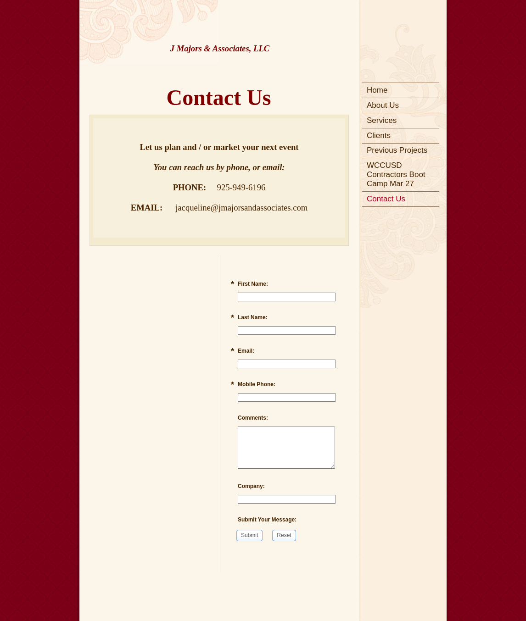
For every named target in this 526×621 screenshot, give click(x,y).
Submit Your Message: (267, 519)
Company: (251, 486)
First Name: (253, 284)
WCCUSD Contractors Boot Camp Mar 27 (396, 174)
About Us (383, 105)
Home (377, 90)
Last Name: (253, 317)
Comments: (253, 418)
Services (382, 120)
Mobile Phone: (256, 384)
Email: (246, 351)
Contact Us (386, 198)
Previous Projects (397, 150)
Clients (379, 135)
